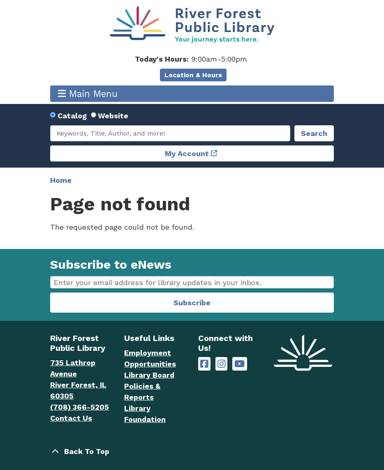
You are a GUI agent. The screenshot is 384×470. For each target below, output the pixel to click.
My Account (187, 153)
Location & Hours (193, 75)
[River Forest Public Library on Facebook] (204, 364)
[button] (191, 59)
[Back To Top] (192, 451)
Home (61, 180)
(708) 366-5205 (79, 407)
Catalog (72, 115)
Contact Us (71, 418)
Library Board (149, 375)
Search (314, 133)
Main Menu (88, 93)
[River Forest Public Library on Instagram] (221, 364)
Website (113, 115)
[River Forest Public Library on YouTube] (239, 364)
